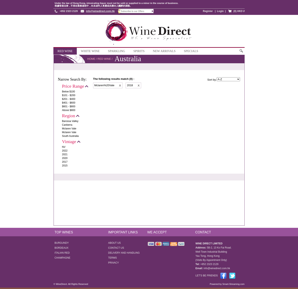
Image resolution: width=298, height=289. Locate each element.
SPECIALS (191, 51)
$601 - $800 (68, 106)
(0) (239, 11)
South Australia (70, 136)
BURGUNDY (62, 242)
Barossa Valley (70, 121)
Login (220, 11)
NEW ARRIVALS (164, 51)
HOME (91, 58)
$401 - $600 (68, 102)
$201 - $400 (68, 99)
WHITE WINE (90, 51)
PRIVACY (113, 262)
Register (208, 11)
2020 (65, 158)
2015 (65, 165)
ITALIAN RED (62, 252)
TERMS (112, 257)
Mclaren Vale (69, 128)
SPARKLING (116, 51)
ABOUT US (114, 242)
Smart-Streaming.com (233, 284)
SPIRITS (138, 51)
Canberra (67, 124)
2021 (65, 154)
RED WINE (65, 51)
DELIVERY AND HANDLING (124, 252)
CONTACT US (116, 247)
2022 (65, 150)
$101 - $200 (68, 95)
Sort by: (212, 79)
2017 (65, 161)
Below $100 (68, 91)
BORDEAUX (61, 247)
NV (64, 147)
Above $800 (68, 110)
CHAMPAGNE (62, 257)
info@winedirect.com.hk (100, 11)
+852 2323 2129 (69, 11)
